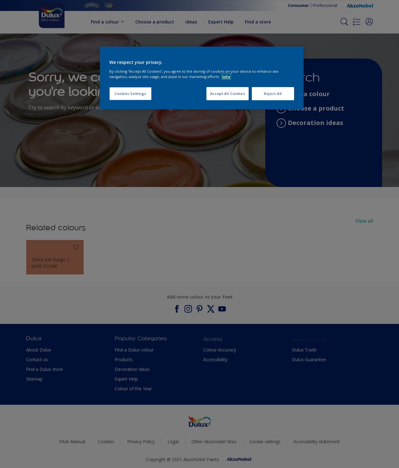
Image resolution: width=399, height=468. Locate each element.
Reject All (273, 93)
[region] (201, 78)
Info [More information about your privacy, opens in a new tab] (226, 76)
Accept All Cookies (227, 93)
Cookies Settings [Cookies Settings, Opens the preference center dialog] (130, 93)
